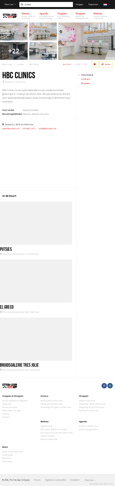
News (5, 446)
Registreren (93, 4)
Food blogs (7, 454)
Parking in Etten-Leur (89, 410)
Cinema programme (88, 429)
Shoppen (83, 395)
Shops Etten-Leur (87, 400)
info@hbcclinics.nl (47, 128)
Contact (6, 417)
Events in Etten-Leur (88, 426)
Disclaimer (75, 480)
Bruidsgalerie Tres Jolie (19, 364)
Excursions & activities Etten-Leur (57, 432)
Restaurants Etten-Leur (52, 400)
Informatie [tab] (87, 74)
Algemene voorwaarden (55, 480)
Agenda (83, 421)
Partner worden (9, 407)
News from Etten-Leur (12, 451)
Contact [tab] (85, 79)
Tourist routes (47, 436)
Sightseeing (46, 426)
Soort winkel (8, 110)
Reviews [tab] (85, 83)
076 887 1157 (29, 128)
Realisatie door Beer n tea (101, 484)
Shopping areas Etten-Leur (92, 407)
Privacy (37, 480)
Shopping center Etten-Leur (92, 404)
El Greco (7, 306)
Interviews (7, 461)
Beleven (45, 421)
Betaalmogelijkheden (12, 114)
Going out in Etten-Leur (52, 404)
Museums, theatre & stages (54, 429)
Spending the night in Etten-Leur (56, 407)
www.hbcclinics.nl (10, 128)
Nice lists (6, 458)
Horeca (44, 395)
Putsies (6, 249)
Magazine (6, 404)
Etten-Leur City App (11, 410)
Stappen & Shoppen (12, 395)
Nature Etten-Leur (49, 439)
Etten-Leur (10, 4)
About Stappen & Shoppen (15, 400)
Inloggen (79, 4)
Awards (5, 413)
